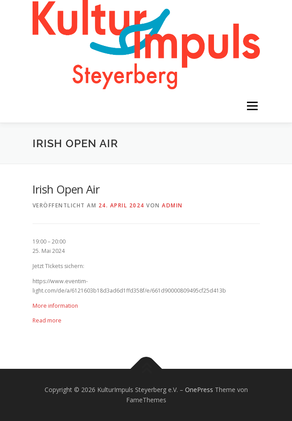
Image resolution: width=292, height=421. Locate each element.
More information (55, 306)
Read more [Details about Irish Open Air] (47, 320)
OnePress (199, 389)
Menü (251, 106)
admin (172, 205)
